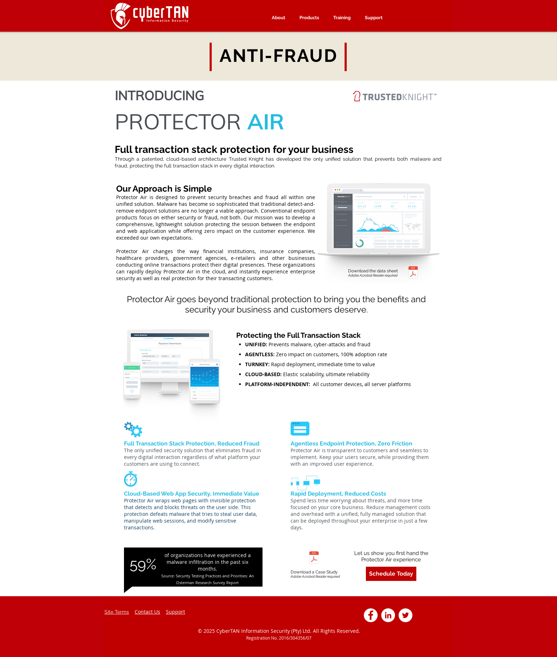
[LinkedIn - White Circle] (388, 615)
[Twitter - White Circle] (405, 615)
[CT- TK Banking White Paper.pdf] (314, 558)
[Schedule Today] (391, 574)
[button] (342, 18)
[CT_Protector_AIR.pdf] (413, 273)
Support (175, 611)
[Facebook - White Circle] (371, 615)
